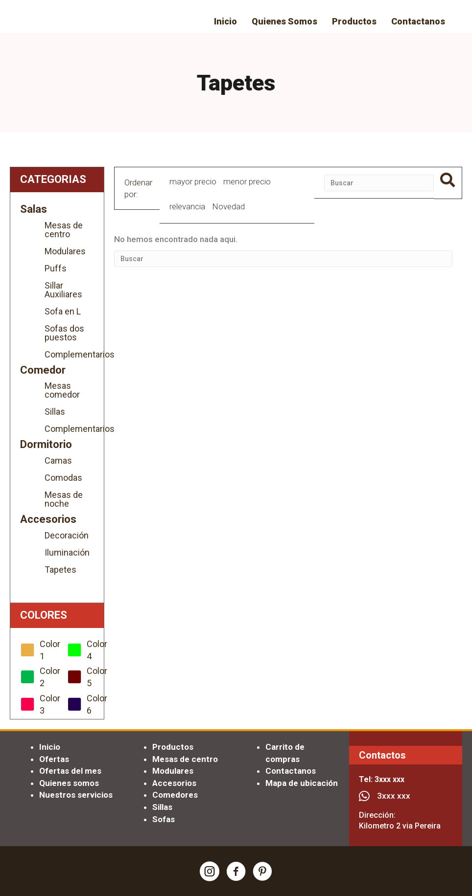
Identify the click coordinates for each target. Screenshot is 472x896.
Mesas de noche (64, 499)
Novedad (228, 206)
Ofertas (54, 759)
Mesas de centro (64, 229)
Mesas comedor (62, 390)
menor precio (247, 181)
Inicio (49, 747)
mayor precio (192, 181)
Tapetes (60, 569)
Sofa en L (63, 311)
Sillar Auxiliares (63, 289)
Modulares (65, 251)
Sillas (55, 411)
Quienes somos (69, 783)
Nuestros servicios (76, 795)
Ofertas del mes (70, 771)
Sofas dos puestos (64, 332)
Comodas (63, 477)
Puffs (56, 268)
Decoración (67, 535)
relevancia (187, 206)
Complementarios (69, 354)
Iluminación (67, 552)
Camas (58, 460)
